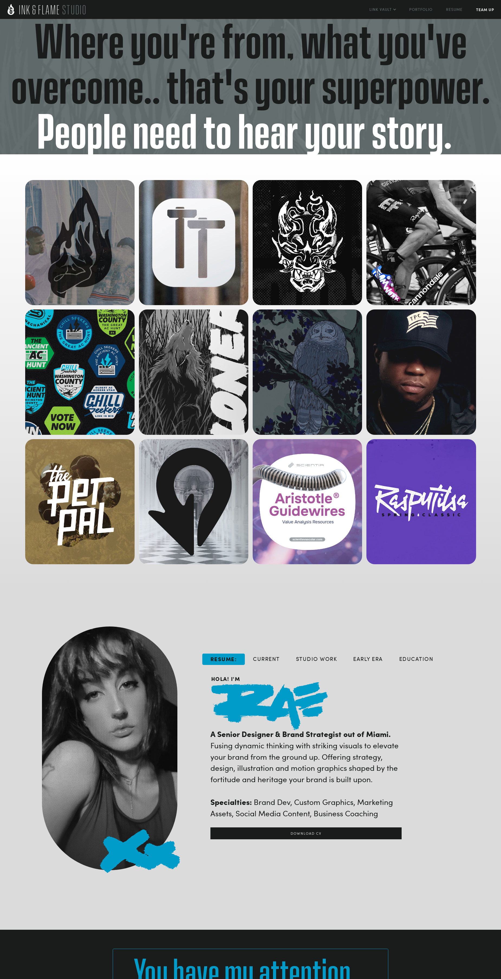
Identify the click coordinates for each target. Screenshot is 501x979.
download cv (306, 833)
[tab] (223, 659)
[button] (382, 9)
